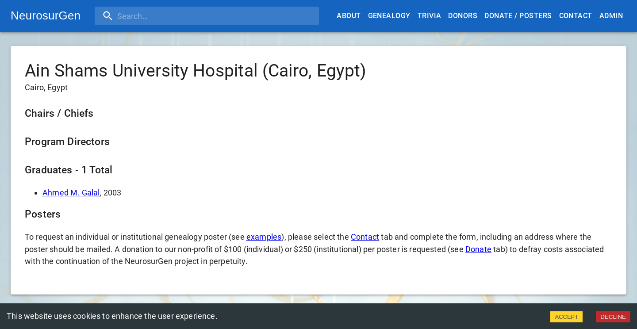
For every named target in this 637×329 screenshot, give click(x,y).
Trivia (429, 16)
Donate (478, 249)
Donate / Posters (518, 16)
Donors (463, 16)
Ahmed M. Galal (71, 192)
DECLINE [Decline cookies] (613, 317)
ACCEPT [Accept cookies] (566, 317)
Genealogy (389, 16)
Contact (576, 16)
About (348, 16)
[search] (152, 16)
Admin (611, 16)
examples (263, 236)
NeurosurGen (46, 15)
